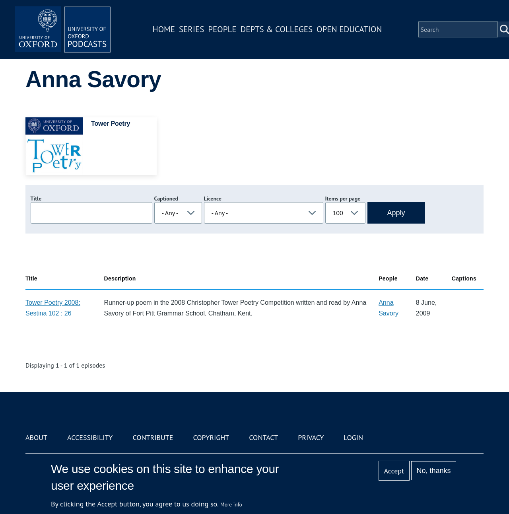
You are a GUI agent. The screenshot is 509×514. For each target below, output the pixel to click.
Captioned (166, 198)
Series (191, 29)
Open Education (349, 29)
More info (231, 504)
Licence (212, 198)
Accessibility (90, 437)
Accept (394, 470)
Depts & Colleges (277, 29)
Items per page (343, 198)
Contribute (152, 437)
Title (36, 198)
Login (353, 437)
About (36, 437)
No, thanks (433, 471)
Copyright (211, 437)
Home (164, 29)
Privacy (311, 437)
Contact (263, 437)
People (222, 29)
